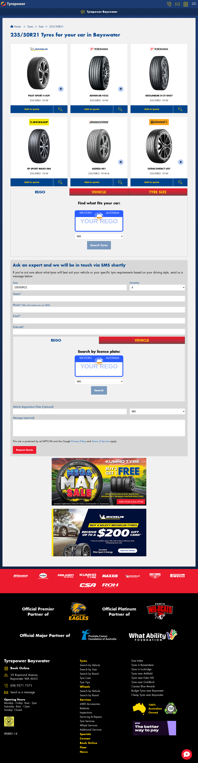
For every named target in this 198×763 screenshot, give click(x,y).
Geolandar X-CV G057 (159, 95)
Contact (85, 738)
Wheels (85, 686)
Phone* (31, 305)
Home (15, 26)
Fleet (83, 747)
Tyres (83, 661)
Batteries (84, 708)
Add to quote (31, 109)
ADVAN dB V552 (99, 95)
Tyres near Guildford (142, 682)
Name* (17, 294)
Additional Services (91, 729)
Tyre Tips (85, 682)
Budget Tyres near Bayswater (147, 690)
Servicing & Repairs (91, 717)
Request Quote (24, 449)
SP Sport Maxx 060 (39, 168)
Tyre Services (87, 721)
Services (85, 699)
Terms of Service (100, 441)
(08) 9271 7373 (21, 685)
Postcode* (18, 327)
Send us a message (22, 692)
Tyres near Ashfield (141, 673)
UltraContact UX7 (159, 168)
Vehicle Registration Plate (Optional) (33, 407)
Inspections (86, 712)
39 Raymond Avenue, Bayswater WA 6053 (24, 677)
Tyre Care (85, 678)
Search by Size (88, 669)
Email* (17, 316)
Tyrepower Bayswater (99, 12)
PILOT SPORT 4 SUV (39, 95)
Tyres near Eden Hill (142, 678)
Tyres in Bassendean (142, 665)
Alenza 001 (99, 168)
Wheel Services (88, 725)
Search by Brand (89, 673)
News (84, 752)
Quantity (134, 283)
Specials (85, 734)
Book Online (88, 743)
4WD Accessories (90, 704)
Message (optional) (23, 418)
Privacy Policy (78, 441)
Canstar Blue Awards (143, 686)
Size (15, 283)
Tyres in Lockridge (141, 669)
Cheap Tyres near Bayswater (147, 695)
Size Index (137, 660)
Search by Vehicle (90, 665)
